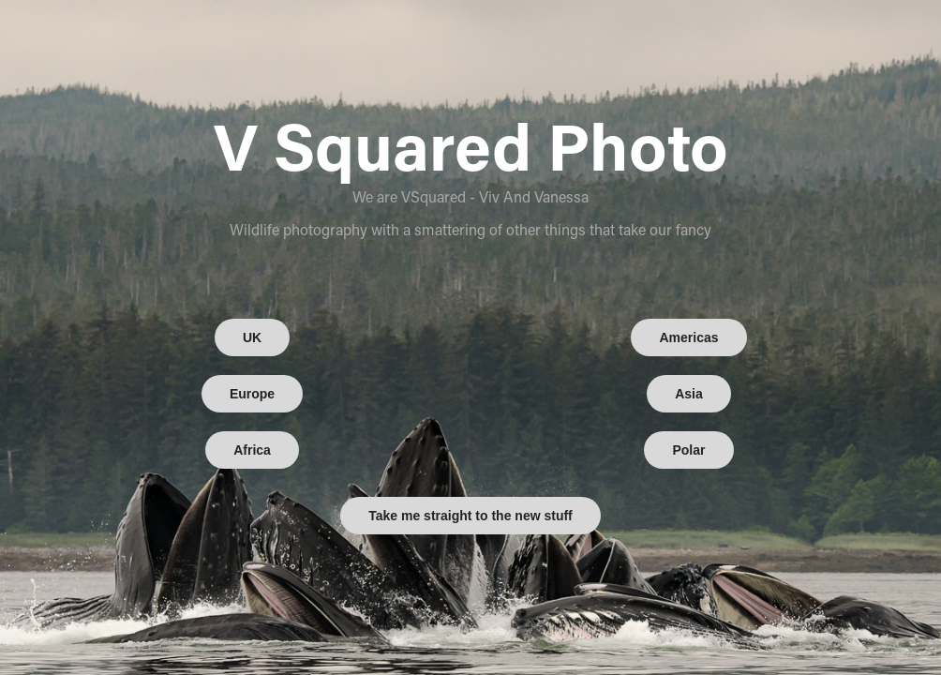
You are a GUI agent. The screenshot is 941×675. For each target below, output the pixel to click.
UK (252, 337)
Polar (688, 450)
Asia (689, 393)
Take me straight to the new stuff (470, 515)
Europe (252, 393)
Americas (688, 337)
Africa (252, 450)
